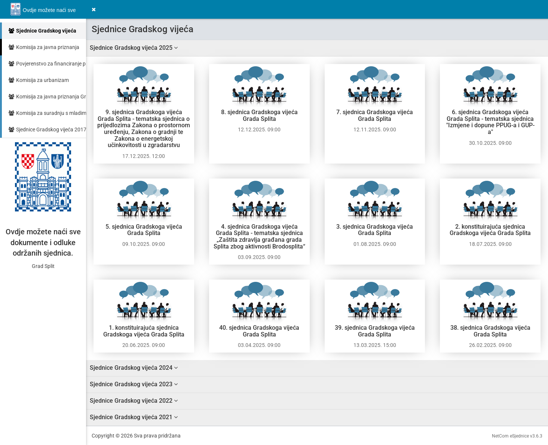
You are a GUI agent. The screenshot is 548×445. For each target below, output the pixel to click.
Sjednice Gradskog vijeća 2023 (134, 384)
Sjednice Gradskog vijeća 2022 (134, 400)
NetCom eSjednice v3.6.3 (517, 436)
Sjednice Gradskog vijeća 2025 (134, 47)
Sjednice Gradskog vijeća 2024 (134, 367)
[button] (93, 9)
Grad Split (43, 266)
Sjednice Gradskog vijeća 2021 (134, 417)
